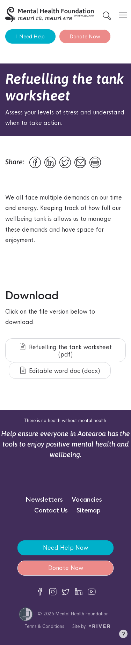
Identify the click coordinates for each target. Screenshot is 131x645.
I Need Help (30, 36)
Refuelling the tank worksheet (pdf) (65, 350)
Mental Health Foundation (82, 614)
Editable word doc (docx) (60, 371)
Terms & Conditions (44, 626)
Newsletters (44, 499)
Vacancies (87, 499)
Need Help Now (65, 548)
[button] (123, 635)
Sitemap (89, 510)
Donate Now (85, 36)
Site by (91, 626)
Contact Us (51, 510)
